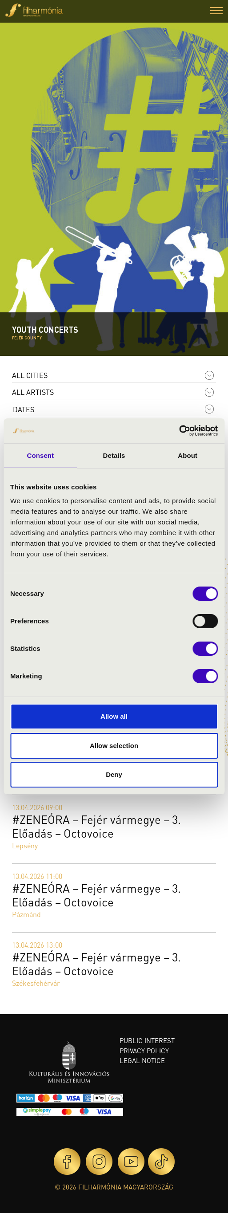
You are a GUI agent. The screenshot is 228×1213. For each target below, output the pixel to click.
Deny (114, 774)
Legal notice (142, 1060)
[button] (216, 11)
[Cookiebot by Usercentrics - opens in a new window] (179, 431)
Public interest (147, 1040)
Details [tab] (114, 455)
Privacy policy (144, 1050)
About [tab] (187, 455)
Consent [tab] (40, 455)
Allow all (114, 716)
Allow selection (114, 745)
